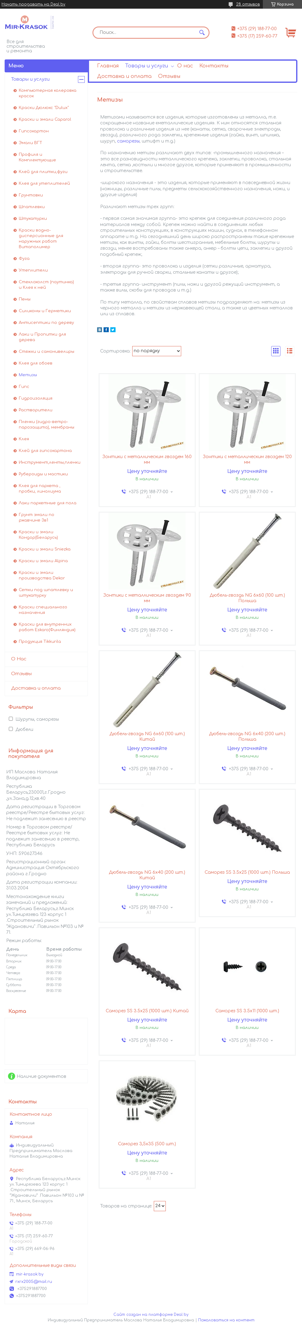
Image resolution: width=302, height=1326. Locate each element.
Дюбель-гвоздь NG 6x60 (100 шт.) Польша (247, 598)
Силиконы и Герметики (45, 311)
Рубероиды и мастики (43, 474)
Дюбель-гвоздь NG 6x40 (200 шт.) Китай (147, 875)
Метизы (28, 375)
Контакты (213, 66)
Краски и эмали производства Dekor (42, 575)
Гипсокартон (34, 131)
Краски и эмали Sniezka (45, 549)
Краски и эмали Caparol (45, 119)
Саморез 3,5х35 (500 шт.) (147, 1144)
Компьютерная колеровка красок (47, 93)
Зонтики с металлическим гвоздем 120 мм (247, 459)
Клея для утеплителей (44, 183)
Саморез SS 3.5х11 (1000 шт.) (247, 1011)
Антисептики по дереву (46, 322)
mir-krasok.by (29, 1274)
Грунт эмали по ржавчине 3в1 (36, 517)
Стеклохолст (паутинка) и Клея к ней (46, 285)
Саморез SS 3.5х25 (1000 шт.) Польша (247, 872)
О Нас (19, 659)
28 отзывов (248, 4)
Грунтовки (31, 195)
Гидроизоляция (35, 398)
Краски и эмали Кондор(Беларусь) (38, 535)
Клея (24, 439)
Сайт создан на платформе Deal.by (151, 1314)
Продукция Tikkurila (40, 641)
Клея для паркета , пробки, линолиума (40, 489)
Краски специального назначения (43, 610)
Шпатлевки (32, 207)
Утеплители (33, 270)
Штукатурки (33, 218)
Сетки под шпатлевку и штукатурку (46, 593)
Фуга (24, 258)
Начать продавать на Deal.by (33, 4)
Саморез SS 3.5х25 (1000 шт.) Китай (147, 1011)
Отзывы (169, 76)
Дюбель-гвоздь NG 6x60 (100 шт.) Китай (147, 737)
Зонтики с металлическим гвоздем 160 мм (147, 459)
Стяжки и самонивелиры (46, 351)
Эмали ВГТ (30, 143)
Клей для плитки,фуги (43, 172)
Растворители (35, 410)
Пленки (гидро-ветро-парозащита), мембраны (46, 424)
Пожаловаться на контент (226, 1320)
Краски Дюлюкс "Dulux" (44, 108)
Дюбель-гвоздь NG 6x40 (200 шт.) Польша (247, 737)
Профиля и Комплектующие (37, 157)
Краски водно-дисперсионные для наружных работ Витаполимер (41, 238)
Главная (108, 66)
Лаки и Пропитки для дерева (42, 337)
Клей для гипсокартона (45, 451)
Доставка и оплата (124, 76)
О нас (185, 66)
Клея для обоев (35, 363)
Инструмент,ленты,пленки (49, 462)
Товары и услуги (146, 66)
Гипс (24, 387)
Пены (25, 299)
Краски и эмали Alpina (43, 561)
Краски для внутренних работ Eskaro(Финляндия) (47, 627)
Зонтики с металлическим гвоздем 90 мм (147, 598)
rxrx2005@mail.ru (33, 1282)
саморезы (128, 141)
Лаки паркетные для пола (47, 503)
